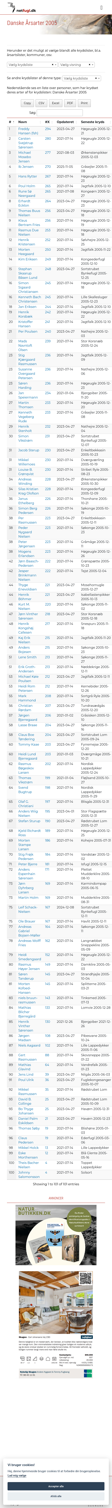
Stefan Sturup (29, 821)
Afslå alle (56, 1496)
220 (48, 604)
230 (48, 450)
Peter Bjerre (27, 864)
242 (48, 312)
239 (48, 341)
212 (47, 677)
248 (48, 269)
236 (48, 355)
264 (48, 201)
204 (48, 725)
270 (48, 167)
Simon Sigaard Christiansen (28, 287)
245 (48, 283)
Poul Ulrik (26, 1080)
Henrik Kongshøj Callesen (25, 628)
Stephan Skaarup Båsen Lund (27, 273)
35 (47, 1089)
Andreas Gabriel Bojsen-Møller (29, 931)
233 (47, 403)
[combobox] (32, 64)
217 (47, 624)
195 (47, 811)
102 (47, 1045)
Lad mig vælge (17, 1475)
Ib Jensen (26, 167)
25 (47, 1099)
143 (47, 998)
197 (47, 802)
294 (48, 129)
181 (47, 864)
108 (47, 1036)
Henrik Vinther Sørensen (25, 1026)
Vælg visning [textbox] (70, 65)
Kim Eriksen (27, 259)
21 (46, 1119)
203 (48, 744)
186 (47, 840)
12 (46, 1153)
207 (48, 706)
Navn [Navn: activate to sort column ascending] (22, 122)
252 (47, 240)
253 (47, 230)
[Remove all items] (52, 64)
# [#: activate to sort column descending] (10, 122)
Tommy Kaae (28, 744)
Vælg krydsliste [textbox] (21, 65)
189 (47, 831)
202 (48, 764)
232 (47, 426)
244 (48, 307)
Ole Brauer (26, 921)
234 (48, 393)
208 (48, 696)
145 (47, 974)
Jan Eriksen (27, 307)
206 (48, 715)
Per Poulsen (27, 331)
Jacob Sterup (28, 450)
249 (48, 259)
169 (47, 883)
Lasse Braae (27, 725)
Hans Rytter (27, 176)
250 (48, 249)
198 (47, 788)
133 (47, 1008)
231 (47, 436)
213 (47, 657)
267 (48, 176)
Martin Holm (28, 898)
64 (47, 1065)
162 (47, 941)
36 (47, 1080)
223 (47, 518)
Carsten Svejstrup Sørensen (25, 143)
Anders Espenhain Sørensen (26, 874)
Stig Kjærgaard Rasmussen (27, 359)
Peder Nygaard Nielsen (25, 532)
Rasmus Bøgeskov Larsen (26, 768)
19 (46, 1128)
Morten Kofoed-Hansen (24, 988)
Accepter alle (56, 1486)
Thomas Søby (29, 1128)
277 (48, 153)
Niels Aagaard (29, 1045)
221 (47, 585)
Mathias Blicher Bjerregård (26, 1012)
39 (47, 1074)
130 (47, 1022)
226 (48, 499)
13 (46, 1148)
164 (47, 927)
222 (47, 561)
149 (47, 964)
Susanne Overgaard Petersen (26, 373)
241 (47, 322)
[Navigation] (101, 7)
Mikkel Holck (28, 1148)
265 (48, 186)
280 (48, 138)
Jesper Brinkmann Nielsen (27, 575)
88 (47, 1055)
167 (47, 907)
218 (47, 614)
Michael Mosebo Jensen (24, 157)
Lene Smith (27, 657)
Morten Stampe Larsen (24, 845)
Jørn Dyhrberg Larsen (26, 888)
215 (47, 638)
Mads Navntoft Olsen (25, 345)
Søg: (56, 112)
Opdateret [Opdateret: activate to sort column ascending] (65, 122)
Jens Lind (25, 1074)
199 (47, 778)
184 (47, 854)
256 (48, 211)
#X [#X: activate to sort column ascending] (47, 122)
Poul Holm (26, 186)
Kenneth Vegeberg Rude (26, 417)
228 (48, 479)
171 (47, 869)
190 (47, 821)
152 (47, 955)
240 (48, 331)
